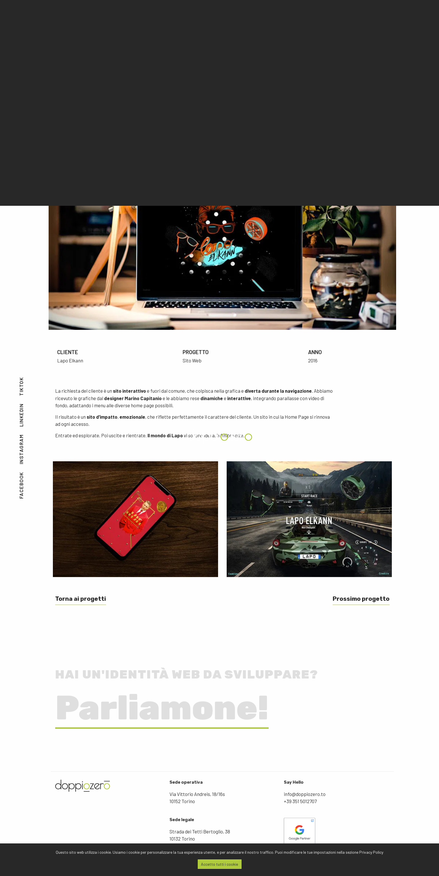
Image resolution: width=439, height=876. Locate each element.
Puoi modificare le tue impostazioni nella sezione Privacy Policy (329, 852)
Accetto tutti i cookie (219, 864)
